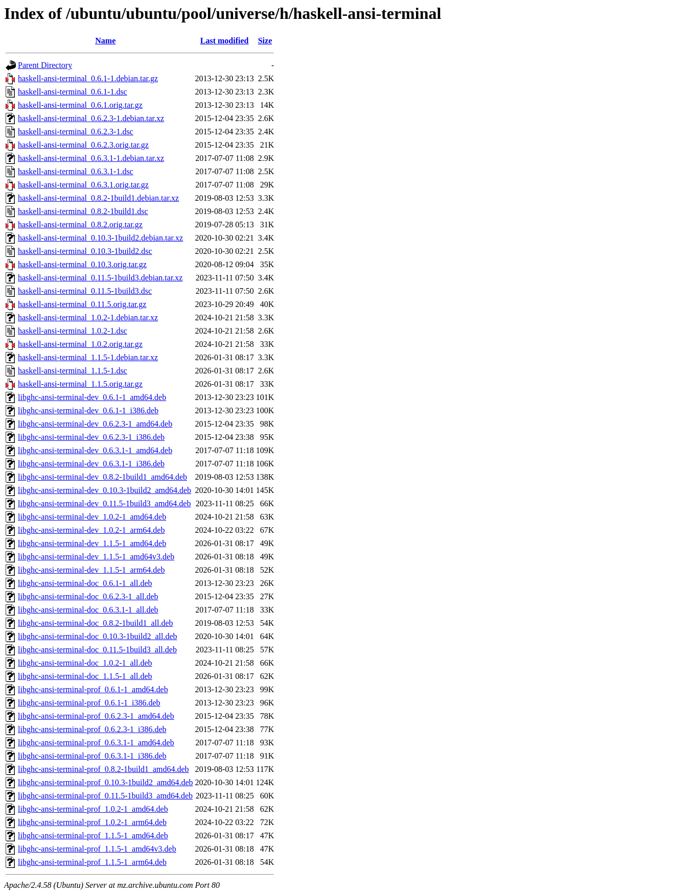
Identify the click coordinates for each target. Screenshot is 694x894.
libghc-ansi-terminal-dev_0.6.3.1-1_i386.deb (91, 463)
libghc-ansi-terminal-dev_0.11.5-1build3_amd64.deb (104, 503)
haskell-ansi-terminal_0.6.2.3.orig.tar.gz (83, 144)
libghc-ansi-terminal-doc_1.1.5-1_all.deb (85, 676)
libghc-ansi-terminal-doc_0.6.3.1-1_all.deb (88, 609)
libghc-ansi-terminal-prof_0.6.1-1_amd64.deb (93, 689)
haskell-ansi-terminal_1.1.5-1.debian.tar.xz (88, 357)
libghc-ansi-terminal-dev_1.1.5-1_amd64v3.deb (96, 556)
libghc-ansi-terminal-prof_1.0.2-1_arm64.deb (92, 822)
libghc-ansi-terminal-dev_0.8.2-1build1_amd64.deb (102, 477)
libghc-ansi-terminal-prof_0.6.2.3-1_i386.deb (92, 729)
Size (265, 40)
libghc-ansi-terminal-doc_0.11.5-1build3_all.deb (97, 649)
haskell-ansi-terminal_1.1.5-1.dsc (72, 370)
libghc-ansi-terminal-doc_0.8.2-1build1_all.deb (95, 623)
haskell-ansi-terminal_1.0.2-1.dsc (72, 330)
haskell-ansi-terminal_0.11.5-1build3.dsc (85, 291)
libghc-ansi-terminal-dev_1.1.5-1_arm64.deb (91, 570)
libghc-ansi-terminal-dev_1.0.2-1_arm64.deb (91, 530)
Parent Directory (45, 65)
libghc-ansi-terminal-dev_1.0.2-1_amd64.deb (92, 516)
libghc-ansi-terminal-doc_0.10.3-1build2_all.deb (97, 636)
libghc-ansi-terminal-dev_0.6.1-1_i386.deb (88, 410)
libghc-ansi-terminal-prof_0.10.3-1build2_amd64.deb (105, 782)
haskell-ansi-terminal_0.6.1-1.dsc (72, 91)
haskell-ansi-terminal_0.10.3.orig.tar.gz (82, 264)
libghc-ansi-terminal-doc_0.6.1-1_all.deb (85, 583)
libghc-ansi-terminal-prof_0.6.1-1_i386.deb (89, 702)
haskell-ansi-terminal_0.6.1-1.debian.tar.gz (88, 78)
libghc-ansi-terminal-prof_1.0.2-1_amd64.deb (93, 809)
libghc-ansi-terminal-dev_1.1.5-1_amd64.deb (92, 543)
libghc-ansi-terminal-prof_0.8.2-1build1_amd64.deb (103, 769)
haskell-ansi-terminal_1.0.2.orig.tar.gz (80, 344)
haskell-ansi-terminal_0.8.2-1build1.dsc (83, 211)
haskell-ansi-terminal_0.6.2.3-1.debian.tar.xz (91, 118)
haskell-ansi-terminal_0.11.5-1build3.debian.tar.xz (100, 277)
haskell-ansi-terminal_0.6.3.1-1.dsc (75, 171)
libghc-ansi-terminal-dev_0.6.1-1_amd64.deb (92, 397)
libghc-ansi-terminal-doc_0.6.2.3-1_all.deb (88, 596)
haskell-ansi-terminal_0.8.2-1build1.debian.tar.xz (98, 198)
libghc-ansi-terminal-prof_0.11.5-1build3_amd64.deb (105, 795)
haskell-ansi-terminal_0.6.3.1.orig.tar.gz (83, 184)
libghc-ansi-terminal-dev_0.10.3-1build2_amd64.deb (104, 490)
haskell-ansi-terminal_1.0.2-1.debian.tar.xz (88, 317)
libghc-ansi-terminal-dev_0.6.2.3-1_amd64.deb (95, 423)
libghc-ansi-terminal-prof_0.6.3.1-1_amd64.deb (96, 742)
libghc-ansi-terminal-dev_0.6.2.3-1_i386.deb (91, 437)
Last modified (224, 40)
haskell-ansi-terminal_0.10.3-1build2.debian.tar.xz (100, 237)
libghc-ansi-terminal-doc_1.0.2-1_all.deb (85, 662)
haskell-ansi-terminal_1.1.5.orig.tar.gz (80, 384)
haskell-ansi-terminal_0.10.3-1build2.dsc (85, 251)
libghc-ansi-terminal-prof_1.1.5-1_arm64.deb (92, 862)
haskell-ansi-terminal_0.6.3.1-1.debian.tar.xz (91, 158)
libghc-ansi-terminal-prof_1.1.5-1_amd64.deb (93, 835)
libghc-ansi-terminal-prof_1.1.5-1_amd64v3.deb (97, 848)
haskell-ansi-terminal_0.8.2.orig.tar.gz (80, 224)
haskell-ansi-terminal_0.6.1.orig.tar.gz (80, 105)
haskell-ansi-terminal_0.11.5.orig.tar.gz (82, 304)
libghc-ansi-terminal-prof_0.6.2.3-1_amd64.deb (96, 716)
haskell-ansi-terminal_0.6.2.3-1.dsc (75, 131)
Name (105, 40)
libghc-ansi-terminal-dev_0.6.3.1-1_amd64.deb (95, 450)
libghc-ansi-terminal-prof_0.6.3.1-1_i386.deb (92, 755)
